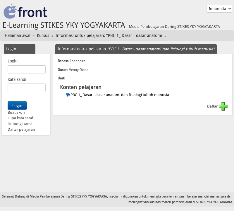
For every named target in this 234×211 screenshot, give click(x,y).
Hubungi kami (20, 124)
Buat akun (16, 112)
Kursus (43, 35)
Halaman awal (17, 35)
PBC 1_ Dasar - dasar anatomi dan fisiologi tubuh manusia (120, 95)
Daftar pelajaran (21, 129)
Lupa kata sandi (21, 118)
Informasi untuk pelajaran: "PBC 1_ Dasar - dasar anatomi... (111, 35)
